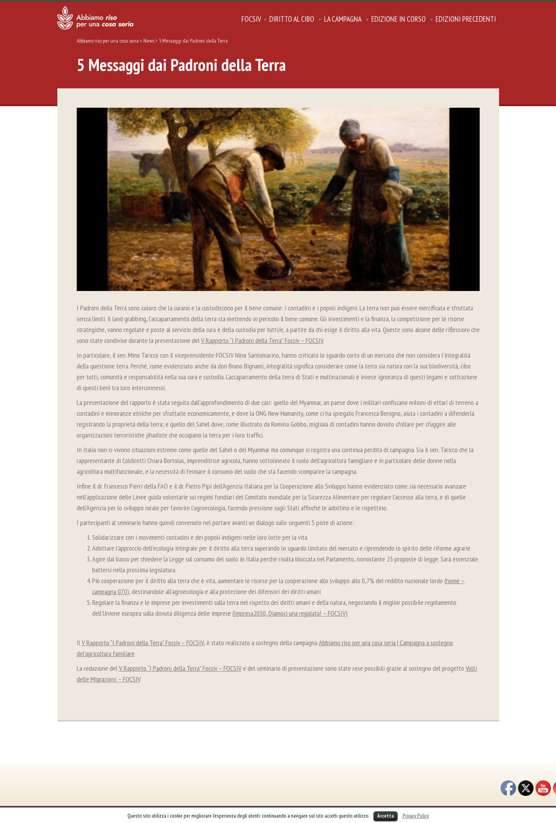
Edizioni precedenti (466, 19)
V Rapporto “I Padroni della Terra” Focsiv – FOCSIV (262, 340)
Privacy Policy (416, 815)
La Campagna (342, 19)
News (148, 40)
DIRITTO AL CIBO (291, 19)
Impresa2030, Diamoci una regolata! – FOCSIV (290, 613)
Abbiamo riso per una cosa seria (108, 40)
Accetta (385, 816)
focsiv (251, 19)
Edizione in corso (398, 19)
